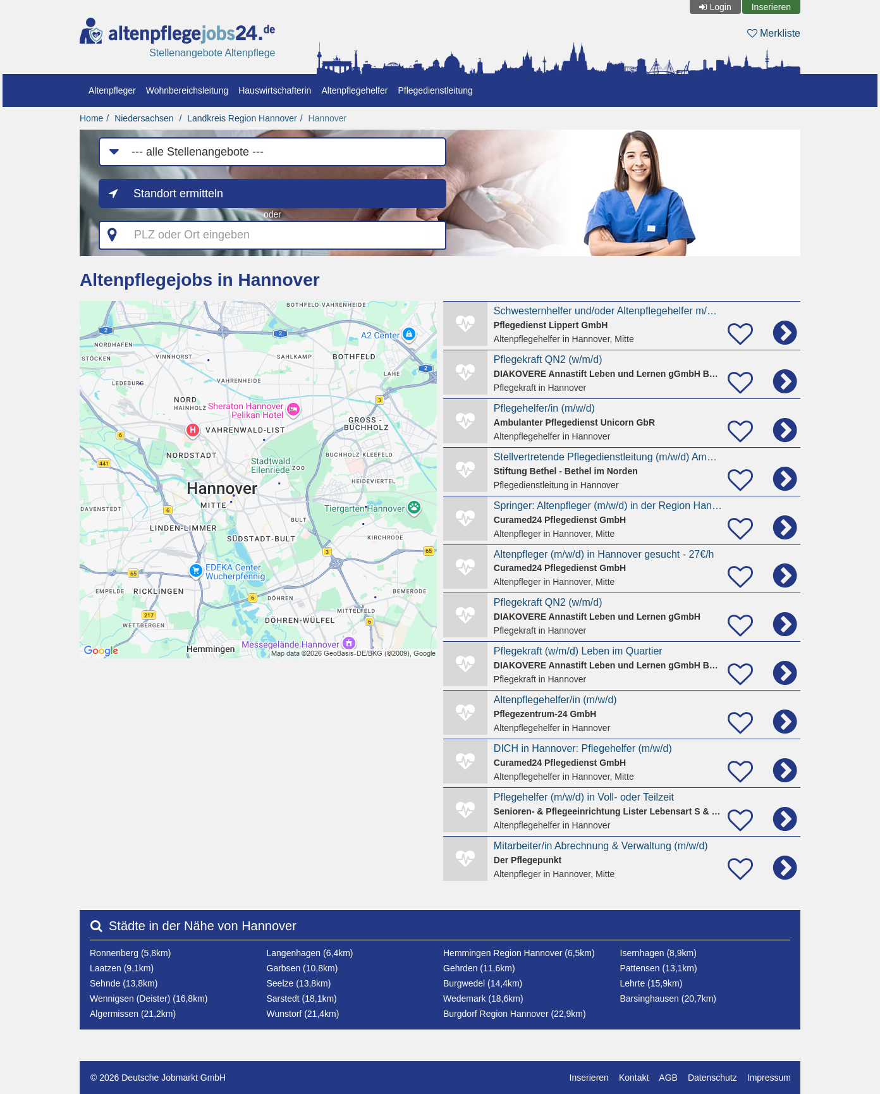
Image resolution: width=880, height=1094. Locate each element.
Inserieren (771, 7)
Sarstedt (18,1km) (302, 998)
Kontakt (634, 1077)
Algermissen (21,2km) (133, 1014)
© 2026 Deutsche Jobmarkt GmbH (158, 1077)
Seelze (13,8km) (299, 983)
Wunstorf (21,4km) (303, 1014)
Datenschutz (712, 1077)
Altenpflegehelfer (354, 90)
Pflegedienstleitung (435, 90)
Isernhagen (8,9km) (658, 953)
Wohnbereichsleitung (187, 90)
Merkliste (773, 33)
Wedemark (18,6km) (483, 998)
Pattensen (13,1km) (658, 968)
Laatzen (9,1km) (122, 968)
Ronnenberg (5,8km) (130, 953)
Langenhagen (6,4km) (310, 953)
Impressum (769, 1077)
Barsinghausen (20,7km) (668, 998)
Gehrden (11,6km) (479, 968)
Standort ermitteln (178, 193)
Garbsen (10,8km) (302, 968)
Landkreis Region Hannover (242, 118)
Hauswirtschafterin (274, 90)
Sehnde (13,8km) (123, 983)
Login (720, 7)
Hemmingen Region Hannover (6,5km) (519, 953)
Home (91, 118)
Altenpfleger (112, 90)
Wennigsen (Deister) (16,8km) (148, 998)
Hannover (328, 118)
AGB (668, 1077)
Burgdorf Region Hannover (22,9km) (514, 1014)
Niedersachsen (143, 118)
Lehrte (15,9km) (651, 983)
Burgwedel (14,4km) (482, 983)
